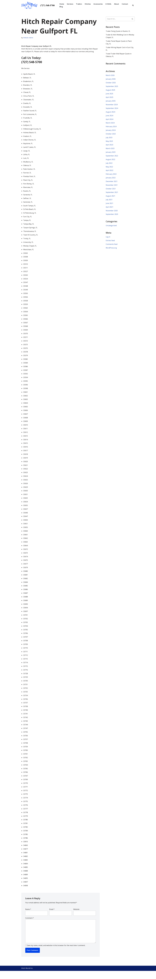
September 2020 (112, 216)
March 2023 (110, 149)
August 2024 (110, 113)
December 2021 (111, 183)
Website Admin (28, 38)
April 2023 (109, 146)
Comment (29, 926)
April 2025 (109, 98)
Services (70, 4)
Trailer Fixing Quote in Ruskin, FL (118, 31)
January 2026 (111, 79)
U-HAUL (108, 4)
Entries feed (110, 242)
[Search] (133, 5)
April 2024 (109, 120)
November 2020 (112, 212)
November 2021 (112, 186)
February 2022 (111, 175)
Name (28, 917)
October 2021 (111, 190)
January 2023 (111, 153)
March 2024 (110, 124)
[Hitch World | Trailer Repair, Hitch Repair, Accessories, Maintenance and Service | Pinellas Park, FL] (38, 5)
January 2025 (111, 101)
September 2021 (112, 194)
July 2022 (109, 164)
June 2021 (109, 205)
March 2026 (110, 76)
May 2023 (109, 142)
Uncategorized (111, 227)
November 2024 (112, 105)
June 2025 (109, 94)
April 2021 (109, 208)
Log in (108, 239)
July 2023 (109, 138)
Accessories (98, 4)
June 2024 (109, 116)
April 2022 (109, 172)
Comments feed (111, 246)
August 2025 (110, 90)
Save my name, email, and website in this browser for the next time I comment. (56, 953)
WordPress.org (111, 250)
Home (61, 4)
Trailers (79, 4)
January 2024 (111, 131)
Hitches (88, 4)
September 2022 (112, 157)
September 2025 (112, 87)
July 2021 (109, 201)
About (116, 4)
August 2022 (110, 161)
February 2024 (111, 127)
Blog (61, 7)
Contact (125, 4)
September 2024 (112, 109)
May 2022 (109, 168)
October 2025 (111, 83)
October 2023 (111, 135)
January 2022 (111, 179)
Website (76, 917)
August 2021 (110, 197)
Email (52, 917)
